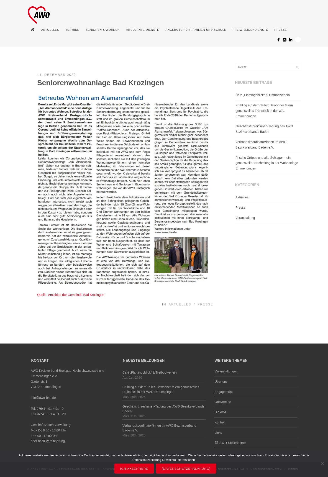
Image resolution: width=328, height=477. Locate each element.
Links (218, 432)
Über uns (221, 381)
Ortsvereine (223, 402)
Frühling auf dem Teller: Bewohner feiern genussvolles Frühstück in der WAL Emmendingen (264, 110)
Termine (72, 29)
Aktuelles (50, 29)
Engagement (224, 392)
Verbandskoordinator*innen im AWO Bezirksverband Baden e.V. (261, 144)
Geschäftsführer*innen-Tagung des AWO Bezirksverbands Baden (264, 128)
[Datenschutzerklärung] (186, 468)
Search (298, 39)
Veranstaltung (245, 218)
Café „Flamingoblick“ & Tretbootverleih (263, 95)
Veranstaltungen (226, 371)
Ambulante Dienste (142, 29)
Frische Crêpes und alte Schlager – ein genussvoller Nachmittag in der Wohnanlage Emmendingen (267, 163)
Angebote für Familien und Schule (196, 29)
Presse (280, 29)
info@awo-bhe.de (43, 398)
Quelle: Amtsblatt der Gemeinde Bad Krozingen (70, 295)
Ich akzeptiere (134, 468)
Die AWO (221, 412)
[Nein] (322, 463)
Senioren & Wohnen (103, 29)
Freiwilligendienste (250, 29)
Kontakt (220, 422)
